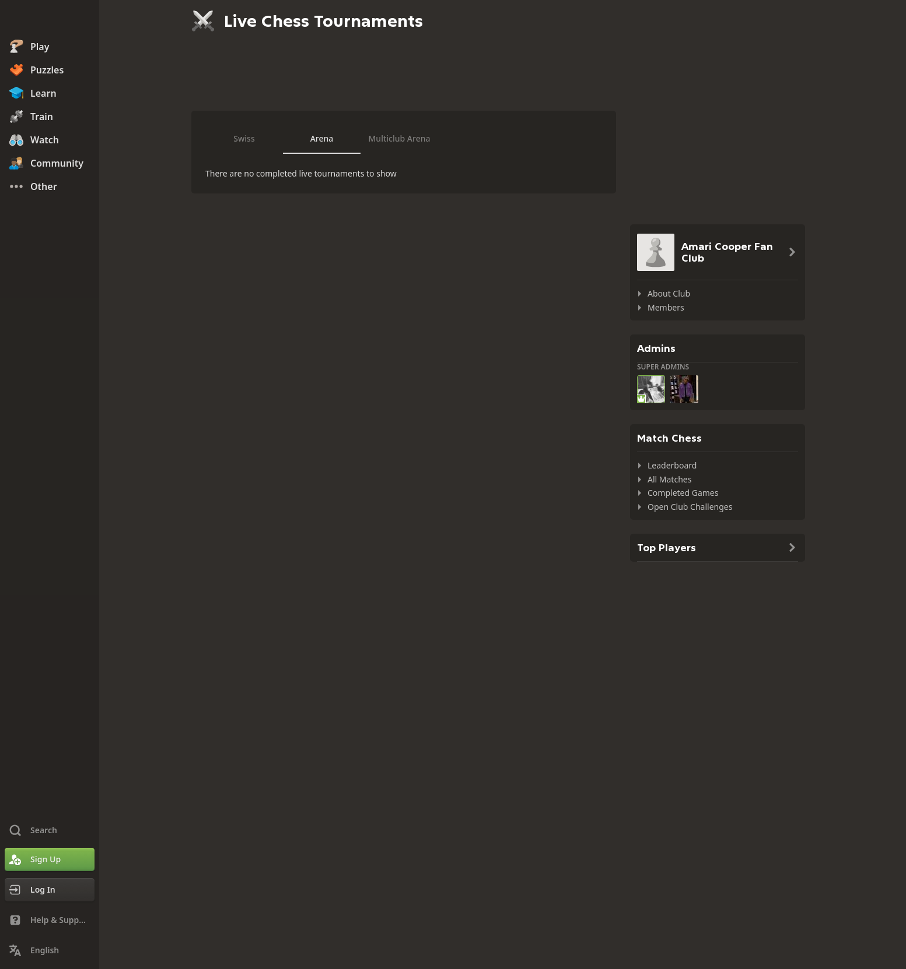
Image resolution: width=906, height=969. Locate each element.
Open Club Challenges (690, 506)
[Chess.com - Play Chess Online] (50, 20)
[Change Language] (50, 950)
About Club (669, 293)
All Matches (669, 479)
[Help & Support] (50, 920)
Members (666, 307)
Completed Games (683, 492)
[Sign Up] (50, 859)
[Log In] (50, 889)
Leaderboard (672, 465)
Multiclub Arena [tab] (400, 138)
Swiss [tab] (243, 138)
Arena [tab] (322, 138)
